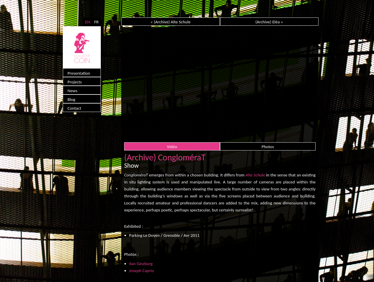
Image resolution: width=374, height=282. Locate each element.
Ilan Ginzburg (141, 263)
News (72, 90)
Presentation (78, 73)
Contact (74, 108)
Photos (268, 146)
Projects (74, 82)
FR (96, 21)
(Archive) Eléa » (269, 21)
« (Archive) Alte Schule (170, 21)
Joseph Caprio (141, 270)
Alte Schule (255, 175)
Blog (71, 99)
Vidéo (172, 146)
